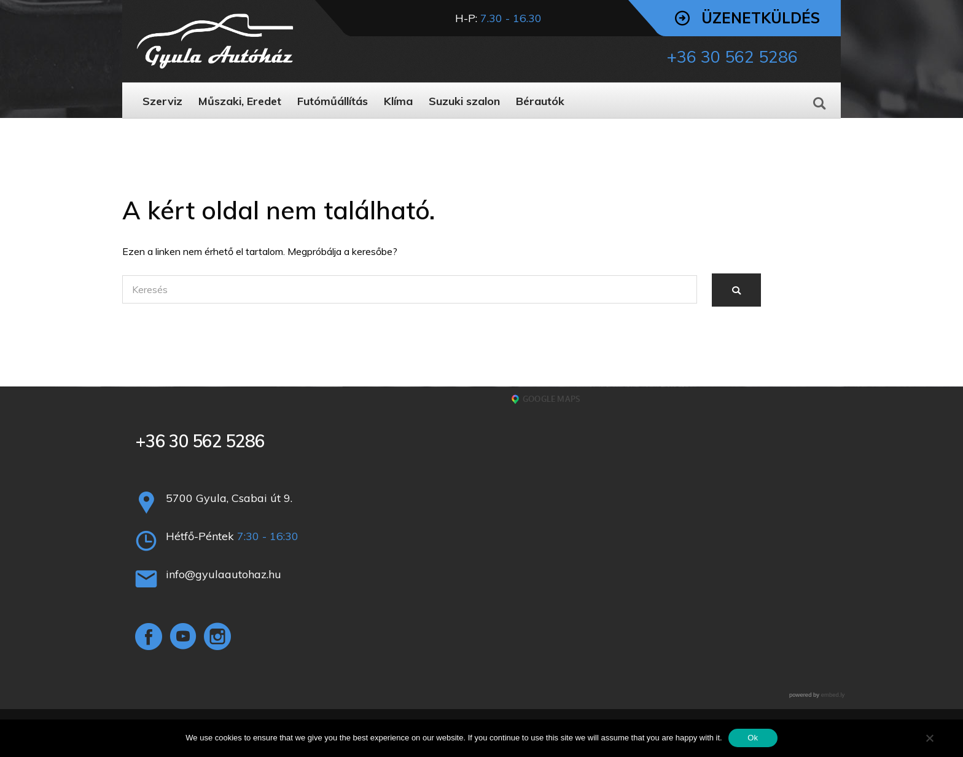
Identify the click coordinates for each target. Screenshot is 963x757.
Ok (752, 737)
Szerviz (162, 101)
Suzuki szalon (464, 101)
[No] (929, 738)
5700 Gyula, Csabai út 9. (229, 498)
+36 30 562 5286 (200, 441)
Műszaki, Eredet (239, 101)
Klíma (398, 101)
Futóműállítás (332, 101)
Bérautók (540, 101)
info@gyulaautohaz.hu (223, 574)
